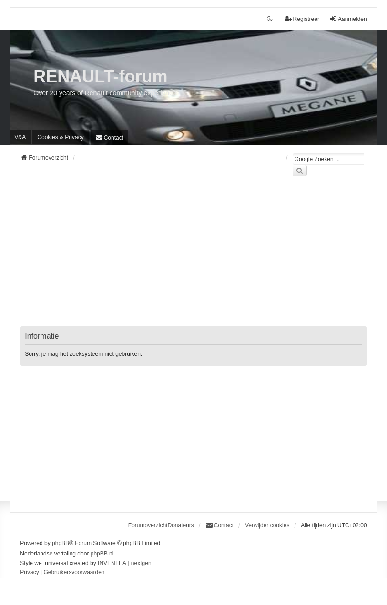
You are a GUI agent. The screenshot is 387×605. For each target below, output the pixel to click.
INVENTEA (112, 563)
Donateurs (180, 525)
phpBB (60, 543)
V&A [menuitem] (20, 137)
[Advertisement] (193, 256)
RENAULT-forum (100, 76)
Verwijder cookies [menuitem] (267, 525)
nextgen (141, 563)
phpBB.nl (102, 553)
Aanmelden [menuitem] (348, 18)
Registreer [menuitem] (302, 18)
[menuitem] (60, 137)
